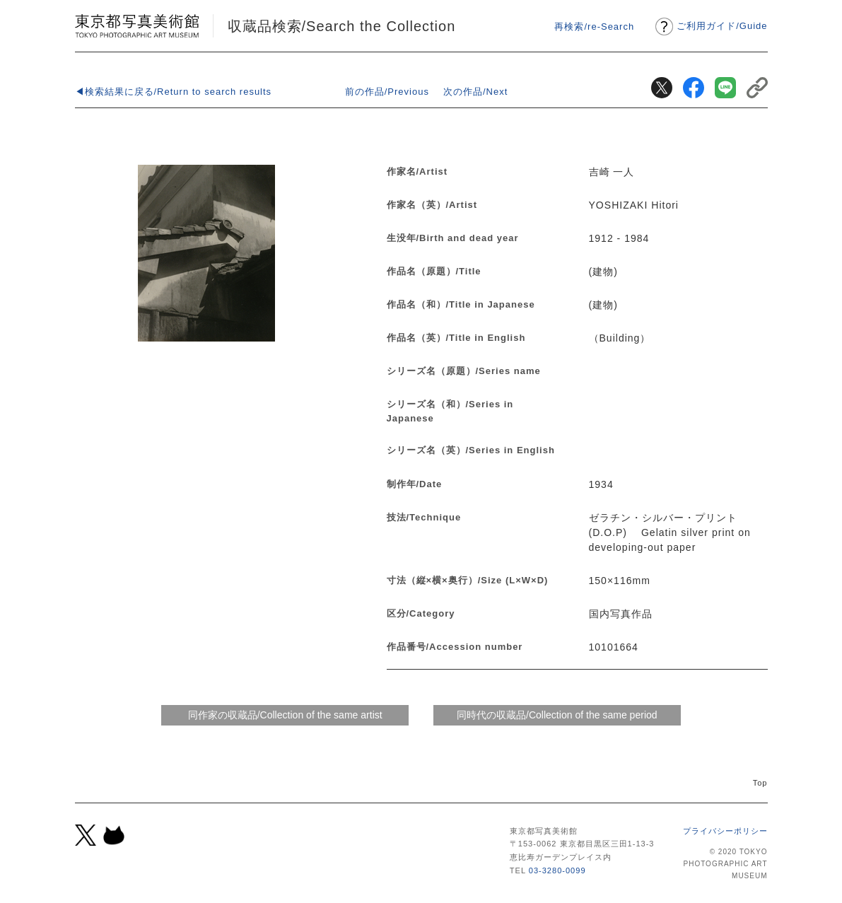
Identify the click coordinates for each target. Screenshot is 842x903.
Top (760, 783)
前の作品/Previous (387, 91)
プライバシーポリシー (725, 831)
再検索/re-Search (594, 26)
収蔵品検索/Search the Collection (342, 26)
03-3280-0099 (557, 870)
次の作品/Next (475, 91)
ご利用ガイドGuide (722, 26)
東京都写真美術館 (137, 25)
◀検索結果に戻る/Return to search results (173, 91)
